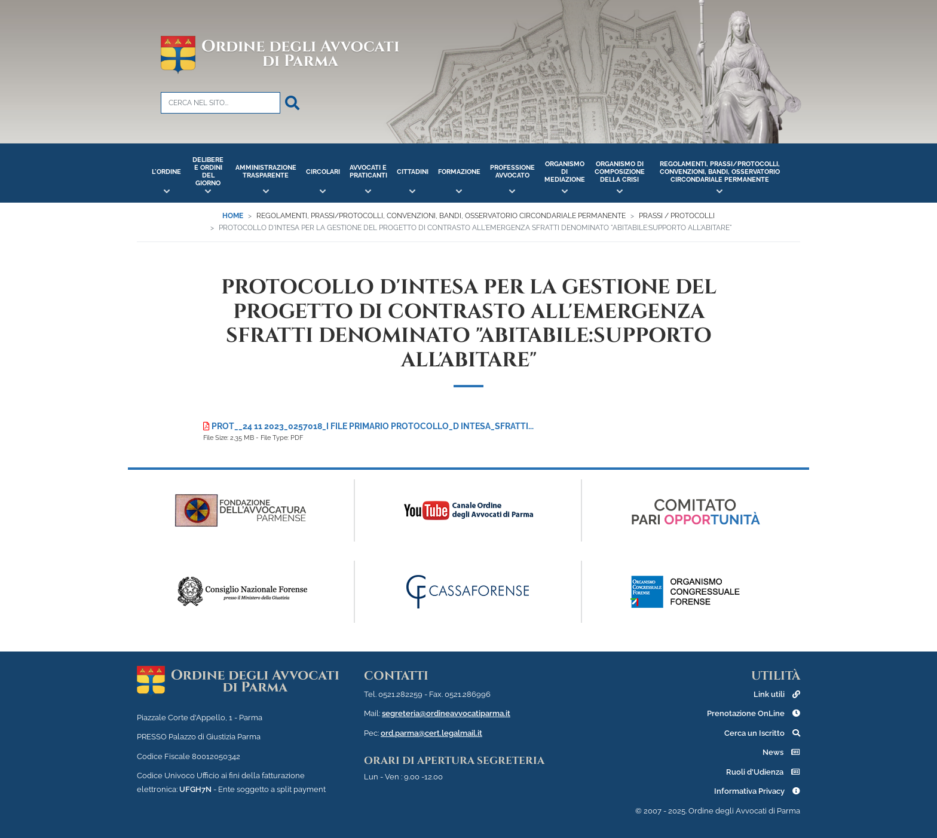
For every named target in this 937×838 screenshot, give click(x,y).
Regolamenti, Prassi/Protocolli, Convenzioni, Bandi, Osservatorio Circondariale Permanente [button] (720, 171)
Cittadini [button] (412, 172)
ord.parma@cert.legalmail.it (431, 733)
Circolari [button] (323, 172)
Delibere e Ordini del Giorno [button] (207, 171)
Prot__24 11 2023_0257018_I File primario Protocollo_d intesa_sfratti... (368, 426)
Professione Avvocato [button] (512, 171)
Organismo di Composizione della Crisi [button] (620, 171)
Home (232, 216)
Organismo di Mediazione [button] (564, 171)
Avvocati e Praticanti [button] (368, 171)
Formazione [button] (459, 172)
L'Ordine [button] (166, 172)
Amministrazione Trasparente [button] (265, 171)
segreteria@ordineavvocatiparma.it (446, 713)
